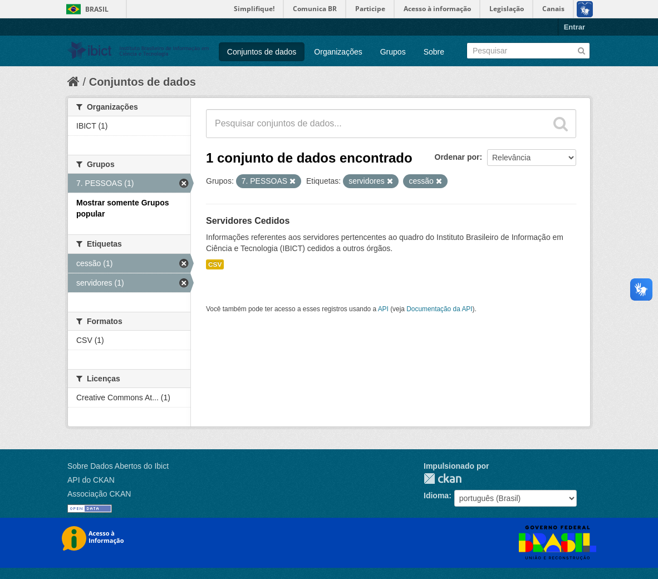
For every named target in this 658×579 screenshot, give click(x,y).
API (383, 309)
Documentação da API (439, 309)
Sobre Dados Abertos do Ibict (118, 466)
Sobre (434, 51)
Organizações (338, 51)
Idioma (436, 495)
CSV (215, 264)
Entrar (574, 27)
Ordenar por (457, 157)
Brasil (97, 9)
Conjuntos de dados (262, 51)
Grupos (393, 51)
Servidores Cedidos (247, 220)
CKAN (442, 478)
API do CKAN (91, 479)
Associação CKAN (99, 493)
